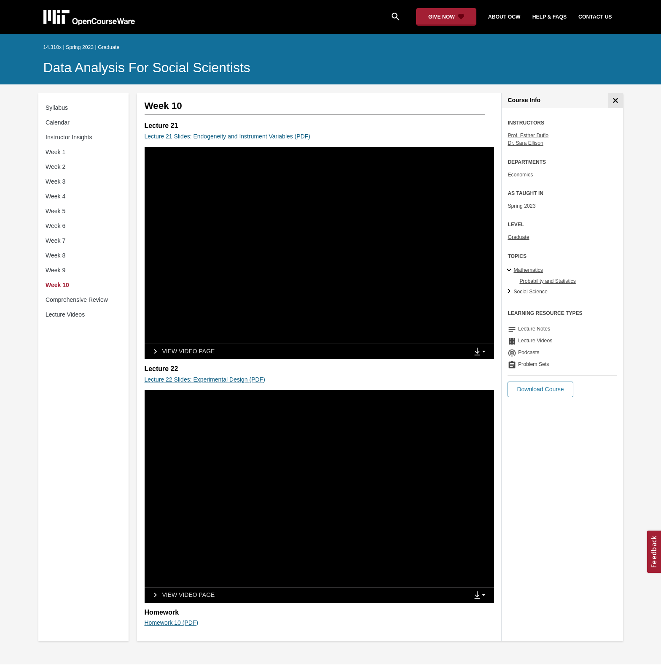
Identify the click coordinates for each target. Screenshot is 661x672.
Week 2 (55, 166)
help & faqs (549, 17)
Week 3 (55, 181)
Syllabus (57, 107)
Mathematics (528, 270)
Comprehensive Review (77, 299)
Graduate (518, 237)
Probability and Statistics (547, 281)
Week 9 (55, 270)
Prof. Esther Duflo (528, 135)
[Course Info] (615, 100)
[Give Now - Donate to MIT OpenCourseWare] (446, 17)
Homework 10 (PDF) (172, 622)
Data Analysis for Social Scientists (146, 67)
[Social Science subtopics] (510, 291)
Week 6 (55, 225)
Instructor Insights (69, 137)
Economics (520, 175)
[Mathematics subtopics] (510, 270)
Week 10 (57, 285)
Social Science (530, 292)
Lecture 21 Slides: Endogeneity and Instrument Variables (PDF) (228, 136)
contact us (595, 17)
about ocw (504, 17)
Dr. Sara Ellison (525, 143)
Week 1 (55, 152)
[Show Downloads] (481, 352)
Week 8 (55, 255)
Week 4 (55, 196)
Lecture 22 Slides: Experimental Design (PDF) (205, 379)
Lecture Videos (65, 314)
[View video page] (181, 351)
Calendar (58, 122)
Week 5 (55, 211)
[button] (540, 389)
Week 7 (55, 240)
